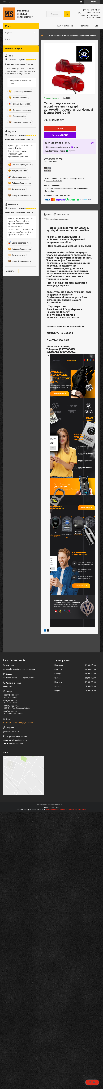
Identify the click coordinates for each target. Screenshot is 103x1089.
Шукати (8, 32)
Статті (8, 39)
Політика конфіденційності (76, 870)
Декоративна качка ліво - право (20, 82)
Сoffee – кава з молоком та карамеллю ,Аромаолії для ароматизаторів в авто (20, 232)
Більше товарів (84, 554)
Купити (60, 128)
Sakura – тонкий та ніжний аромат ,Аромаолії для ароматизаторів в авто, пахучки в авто (20, 223)
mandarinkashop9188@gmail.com (18, 783)
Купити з (60, 135)
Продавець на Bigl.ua (51, 868)
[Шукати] (67, 14)
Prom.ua (64, 865)
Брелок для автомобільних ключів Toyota (20, 146)
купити (51, 492)
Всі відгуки (11, 271)
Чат (92, 1082)
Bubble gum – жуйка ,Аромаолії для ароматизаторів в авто (18, 153)
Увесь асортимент (63, 396)
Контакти (84, 26)
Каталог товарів (84, 642)
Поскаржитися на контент (55, 870)
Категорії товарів (65, 26)
